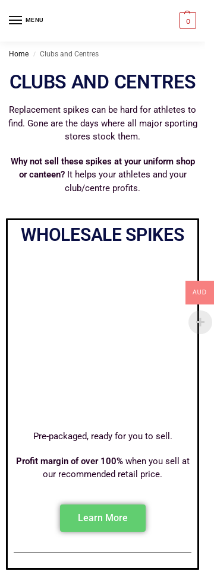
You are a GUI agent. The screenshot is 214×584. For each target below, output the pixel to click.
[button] (186, 20)
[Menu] (27, 21)
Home (19, 54)
